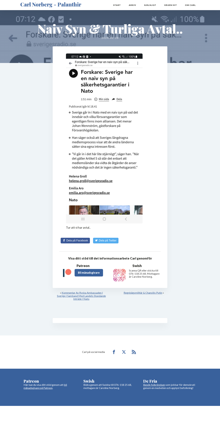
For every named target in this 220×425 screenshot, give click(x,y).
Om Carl (190, 5)
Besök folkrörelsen (154, 384)
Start (117, 5)
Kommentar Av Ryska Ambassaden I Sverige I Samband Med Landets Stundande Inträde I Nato (81, 295)
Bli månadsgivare (89, 272)
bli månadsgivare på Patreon (45, 386)
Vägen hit (170, 5)
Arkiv (132, 5)
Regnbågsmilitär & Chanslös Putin (143, 292)
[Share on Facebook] (75, 240)
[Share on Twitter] (105, 240)
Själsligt (150, 5)
